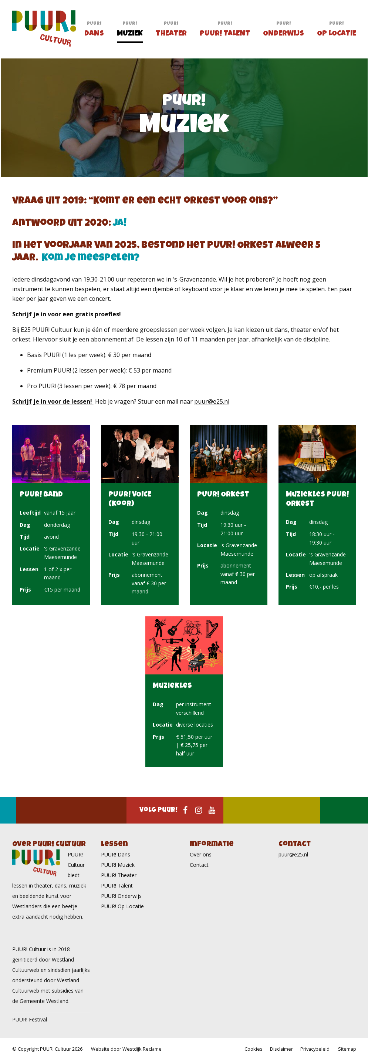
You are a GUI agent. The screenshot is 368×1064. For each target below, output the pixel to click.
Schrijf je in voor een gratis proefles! (67, 314)
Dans (94, 35)
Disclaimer (281, 1049)
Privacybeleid (315, 1049)
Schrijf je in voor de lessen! (53, 401)
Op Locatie (336, 35)
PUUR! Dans (115, 854)
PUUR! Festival (29, 1019)
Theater (171, 35)
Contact (199, 864)
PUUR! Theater (118, 875)
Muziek (130, 35)
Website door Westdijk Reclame (126, 1049)
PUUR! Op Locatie (122, 906)
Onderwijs (283, 35)
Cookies (253, 1049)
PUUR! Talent (225, 35)
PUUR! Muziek (118, 864)
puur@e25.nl (211, 401)
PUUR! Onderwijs (121, 895)
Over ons (201, 854)
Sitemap (347, 1049)
